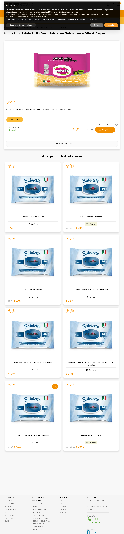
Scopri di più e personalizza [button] (21, 20)
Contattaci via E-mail (95, 501)
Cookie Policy (37, 527)
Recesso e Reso (38, 515)
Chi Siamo (8, 501)
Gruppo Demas (10, 504)
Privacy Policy (38, 524)
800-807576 (93, 520)
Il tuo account (38, 504)
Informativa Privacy (40, 518)
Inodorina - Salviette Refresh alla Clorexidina (33, 362)
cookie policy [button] (73, 7)
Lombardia (64, 507)
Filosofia (8, 507)
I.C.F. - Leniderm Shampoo (91, 216)
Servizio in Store (11, 512)
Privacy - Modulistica (41, 521)
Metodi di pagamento (40, 509)
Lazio (62, 504)
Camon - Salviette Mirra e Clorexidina (33, 435)
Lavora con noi (11, 509)
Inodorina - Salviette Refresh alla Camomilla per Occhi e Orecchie (91, 363)
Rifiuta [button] (97, 20)
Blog (7, 521)
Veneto (63, 512)
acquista (105, 129)
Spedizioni (36, 512)
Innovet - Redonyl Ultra (91, 435)
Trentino (63, 509)
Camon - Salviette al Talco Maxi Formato (91, 289)
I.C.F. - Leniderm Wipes (33, 289)
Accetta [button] (111, 20)
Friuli (62, 501)
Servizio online (11, 515)
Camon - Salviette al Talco (33, 216)
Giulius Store (10, 518)
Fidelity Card (37, 530)
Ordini (35, 507)
